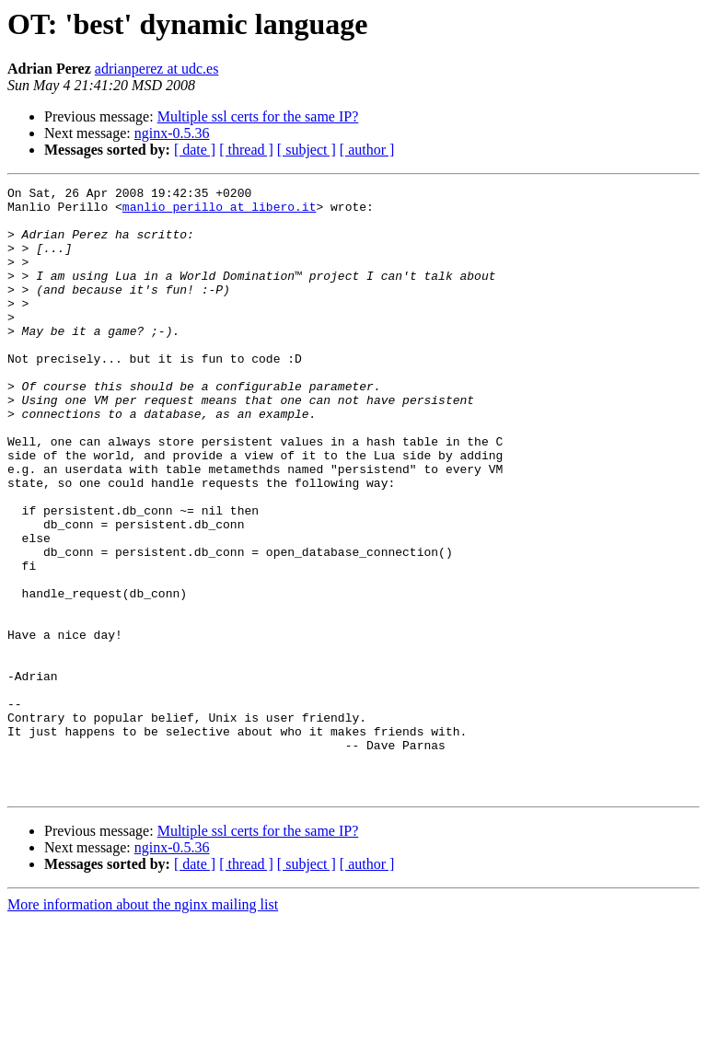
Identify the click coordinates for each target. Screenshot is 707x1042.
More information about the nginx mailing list (142, 1026)
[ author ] (367, 149)
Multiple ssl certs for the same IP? (258, 116)
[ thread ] (246, 149)
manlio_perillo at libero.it (219, 211)
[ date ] (194, 149)
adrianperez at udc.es (157, 68)
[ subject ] (306, 149)
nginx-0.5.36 (172, 133)
